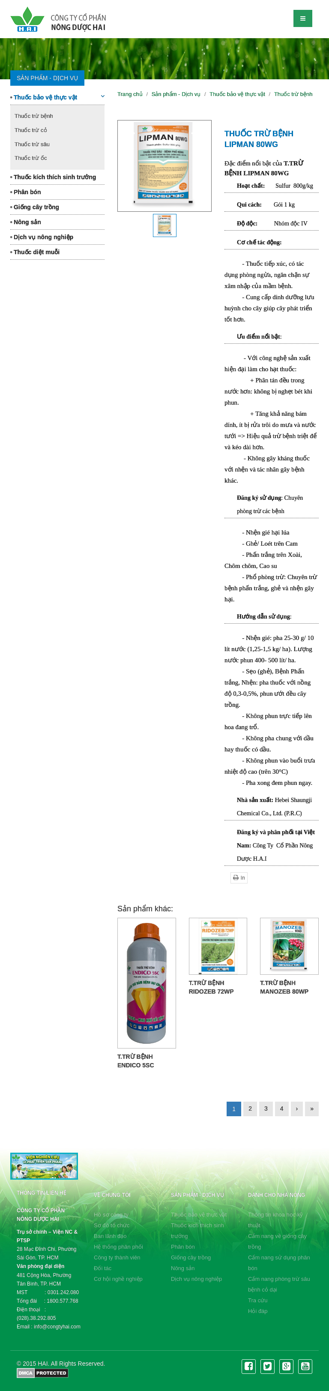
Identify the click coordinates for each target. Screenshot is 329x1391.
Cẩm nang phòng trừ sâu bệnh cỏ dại (279, 1284)
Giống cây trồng (34, 207)
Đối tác (102, 1268)
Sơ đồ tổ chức (112, 1225)
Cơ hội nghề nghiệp (118, 1279)
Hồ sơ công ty (111, 1214)
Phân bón (25, 192)
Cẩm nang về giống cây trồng (277, 1241)
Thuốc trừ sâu (32, 144)
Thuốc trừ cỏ (31, 130)
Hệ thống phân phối (118, 1247)
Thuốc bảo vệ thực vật (57, 97)
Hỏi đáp (258, 1311)
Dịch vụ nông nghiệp (41, 237)
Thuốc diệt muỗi (35, 252)
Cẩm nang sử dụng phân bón (279, 1262)
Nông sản (25, 222)
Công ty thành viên (117, 1257)
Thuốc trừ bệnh (34, 116)
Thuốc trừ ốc (31, 158)
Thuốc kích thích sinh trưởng (53, 177)
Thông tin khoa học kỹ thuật (275, 1220)
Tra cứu (257, 1300)
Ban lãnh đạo (110, 1236)
